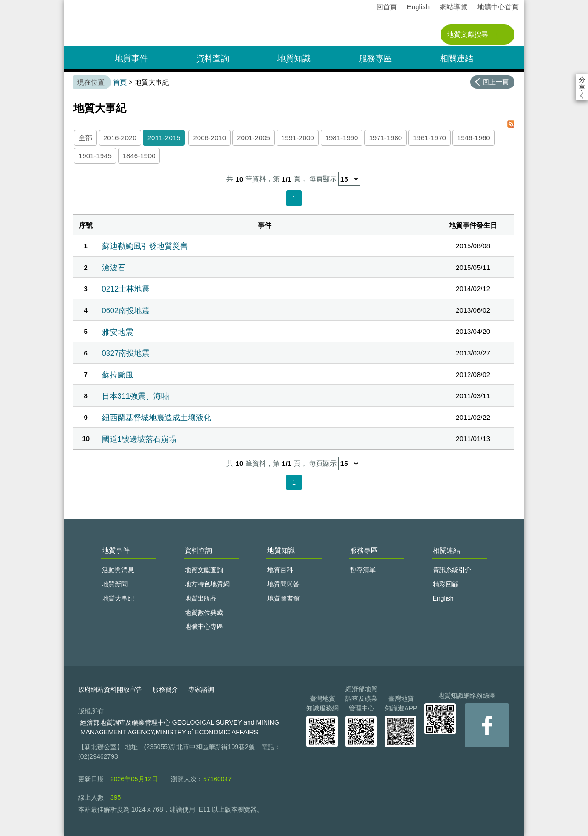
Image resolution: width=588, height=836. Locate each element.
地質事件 (131, 58)
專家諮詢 (201, 689)
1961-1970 (429, 138)
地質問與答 (283, 584)
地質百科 (280, 569)
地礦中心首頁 (498, 7)
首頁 (120, 82)
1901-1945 (95, 156)
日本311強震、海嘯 (136, 396)
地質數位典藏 (204, 612)
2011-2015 (164, 138)
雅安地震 (117, 332)
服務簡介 (165, 689)
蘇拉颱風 (117, 375)
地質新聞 (115, 584)
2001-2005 (253, 138)
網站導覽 (453, 7)
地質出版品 (201, 598)
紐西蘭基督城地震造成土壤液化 (156, 417)
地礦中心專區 (204, 626)
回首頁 (386, 7)
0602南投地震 (126, 310)
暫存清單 (363, 569)
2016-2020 (119, 138)
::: (67, 4)
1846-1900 (139, 156)
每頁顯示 (323, 179)
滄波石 (113, 267)
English (418, 7)
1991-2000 (297, 138)
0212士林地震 (126, 289)
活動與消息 (118, 569)
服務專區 (375, 58)
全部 (85, 138)
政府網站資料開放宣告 (110, 689)
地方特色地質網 (207, 584)
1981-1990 (341, 138)
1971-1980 (385, 138)
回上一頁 (496, 82)
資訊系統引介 (452, 569)
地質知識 (294, 58)
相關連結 (456, 58)
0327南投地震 (126, 353)
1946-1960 (473, 138)
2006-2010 (209, 138)
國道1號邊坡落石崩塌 (139, 439)
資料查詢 (212, 58)
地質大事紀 (118, 598)
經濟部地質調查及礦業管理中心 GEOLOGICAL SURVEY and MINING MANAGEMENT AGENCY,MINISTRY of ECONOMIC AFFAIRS (179, 727)
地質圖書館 (283, 598)
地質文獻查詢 (204, 569)
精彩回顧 (445, 584)
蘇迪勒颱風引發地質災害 (145, 246)
